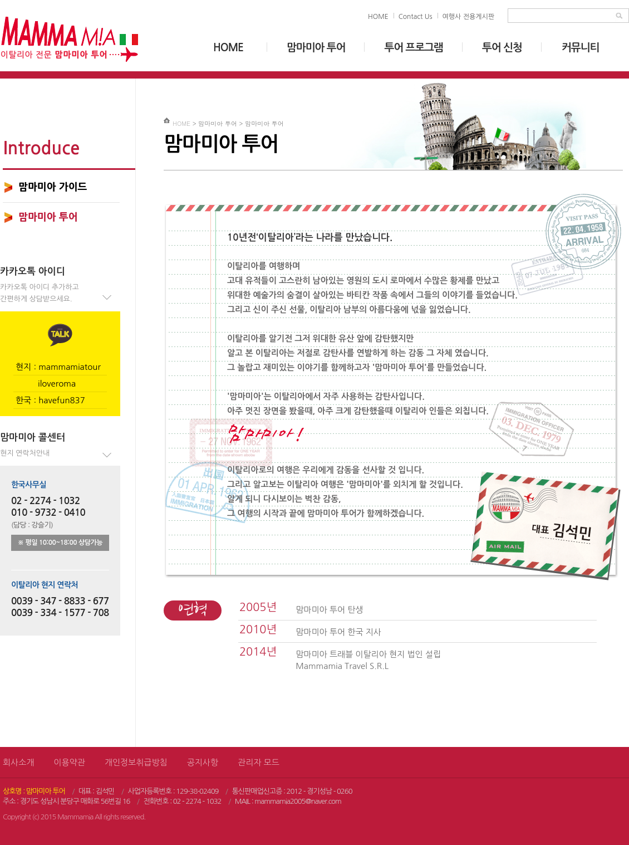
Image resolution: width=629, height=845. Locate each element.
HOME (378, 16)
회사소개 (18, 762)
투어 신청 (502, 47)
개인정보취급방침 (136, 762)
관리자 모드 (258, 762)
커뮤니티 (580, 47)
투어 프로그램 (413, 47)
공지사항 (202, 762)
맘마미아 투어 (316, 47)
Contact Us (416, 16)
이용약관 (69, 762)
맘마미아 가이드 (52, 187)
